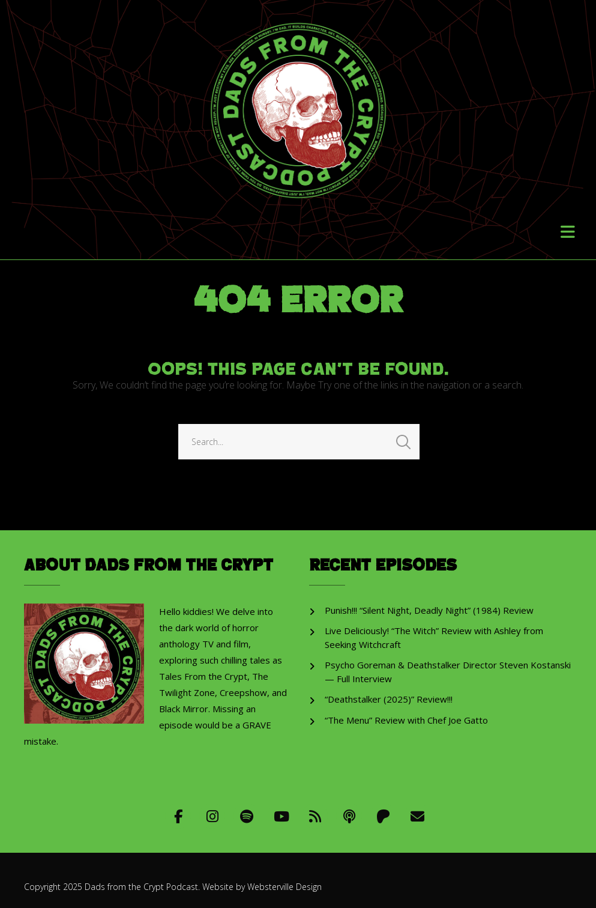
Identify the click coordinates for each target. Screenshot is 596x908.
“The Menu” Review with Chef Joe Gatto (406, 720)
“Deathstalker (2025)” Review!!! (389, 699)
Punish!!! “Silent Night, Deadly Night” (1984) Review (429, 610)
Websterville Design (284, 886)
